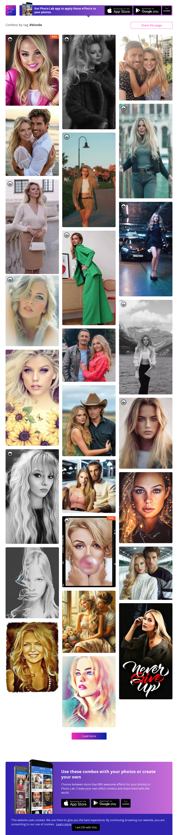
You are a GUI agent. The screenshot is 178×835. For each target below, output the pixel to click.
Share (151, 25)
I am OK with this (86, 827)
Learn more (63, 824)
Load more (89, 736)
